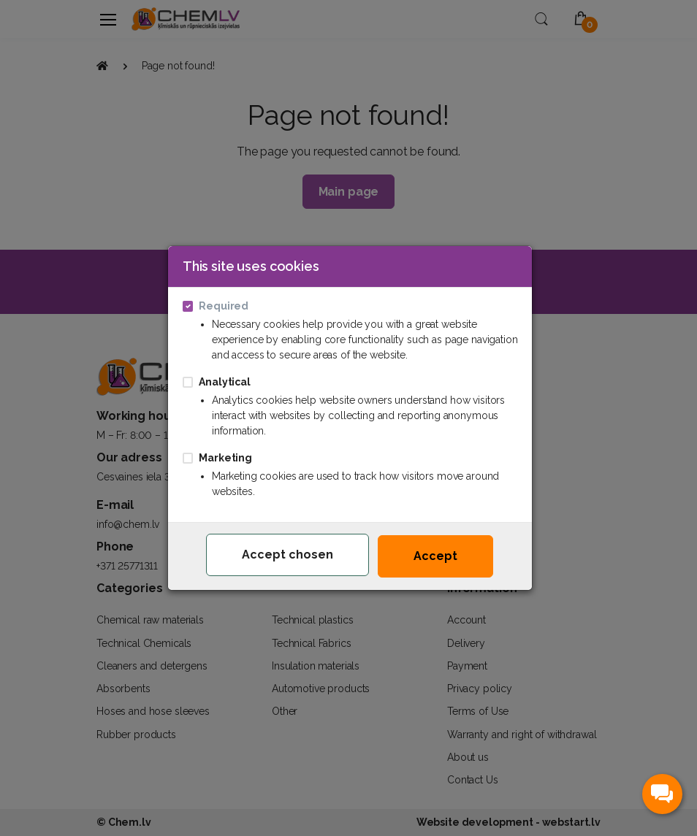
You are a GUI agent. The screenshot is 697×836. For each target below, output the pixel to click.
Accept (435, 556)
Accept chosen (287, 554)
